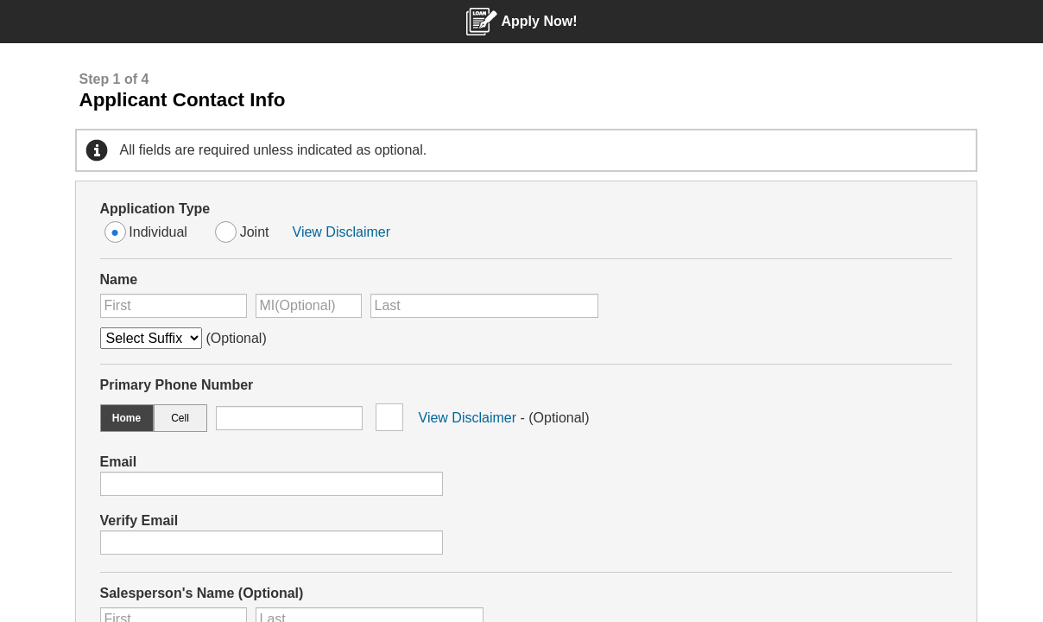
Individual (158, 232)
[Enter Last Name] (484, 306)
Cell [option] (180, 418)
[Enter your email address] (271, 484)
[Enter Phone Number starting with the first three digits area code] (289, 418)
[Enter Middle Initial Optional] (309, 306)
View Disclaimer (342, 232)
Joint (254, 232)
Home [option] (126, 418)
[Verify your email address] (271, 542)
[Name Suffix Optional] (151, 338)
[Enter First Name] (173, 306)
